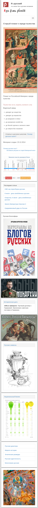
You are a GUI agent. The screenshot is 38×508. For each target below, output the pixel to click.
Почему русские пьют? (10, 148)
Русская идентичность (13, 459)
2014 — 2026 (16, 178)
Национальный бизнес (12, 397)
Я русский (16, 3)
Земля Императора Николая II (15, 204)
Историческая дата (10, 302)
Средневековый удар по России (16, 208)
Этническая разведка (12, 454)
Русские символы (10, 345)
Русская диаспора (11, 446)
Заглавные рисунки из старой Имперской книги (20, 150)
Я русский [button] (8, 178)
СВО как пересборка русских (15, 189)
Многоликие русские (12, 463)
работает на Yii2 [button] (25, 178)
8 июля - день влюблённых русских (17, 193)
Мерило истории (11, 450)
